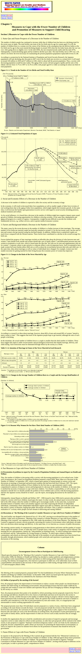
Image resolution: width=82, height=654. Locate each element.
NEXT (9, 18)
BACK (4, 18)
